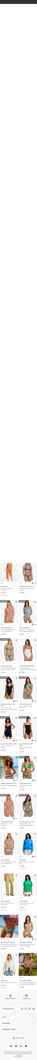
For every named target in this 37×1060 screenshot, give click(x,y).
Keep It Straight (9, 903)
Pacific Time (9, 588)
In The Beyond (28, 903)
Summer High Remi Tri (28, 706)
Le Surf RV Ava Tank (28, 982)
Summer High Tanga (9, 668)
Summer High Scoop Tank (28, 823)
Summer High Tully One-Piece (28, 746)
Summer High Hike (9, 630)
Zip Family (28, 862)
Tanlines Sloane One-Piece (28, 668)
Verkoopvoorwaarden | (27, 1052)
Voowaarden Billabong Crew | (24, 1053)
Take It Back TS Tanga (28, 944)
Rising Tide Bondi (28, 630)
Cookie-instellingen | (9, 1052)
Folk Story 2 (9, 982)
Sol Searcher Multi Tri (28, 785)
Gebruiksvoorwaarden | (11, 1053)
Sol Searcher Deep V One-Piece (9, 706)
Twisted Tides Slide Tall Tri (9, 785)
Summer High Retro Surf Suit (9, 746)
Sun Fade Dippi (9, 862)
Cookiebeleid (18, 1055)
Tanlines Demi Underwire (28, 588)
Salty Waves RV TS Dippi (9, 944)
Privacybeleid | (18, 1052)
